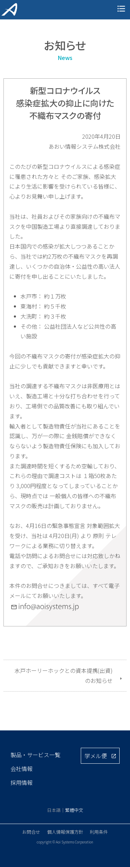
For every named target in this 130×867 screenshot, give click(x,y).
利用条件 (99, 832)
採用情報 (21, 782)
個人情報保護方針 (65, 832)
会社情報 (21, 768)
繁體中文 (74, 810)
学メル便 (96, 756)
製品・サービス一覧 (35, 755)
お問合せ (31, 832)
